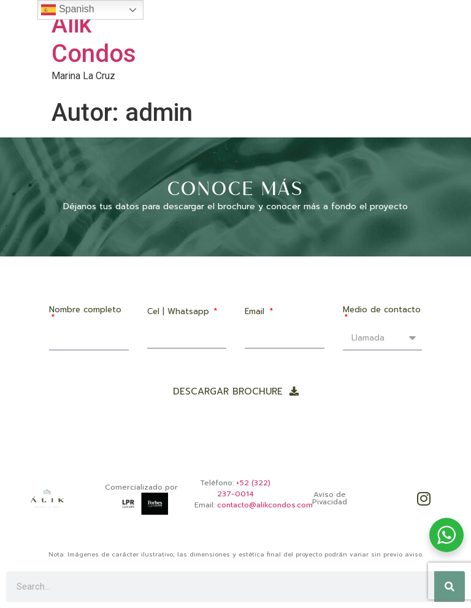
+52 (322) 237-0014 (244, 488)
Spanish (67, 9)
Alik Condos (94, 39)
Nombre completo (85, 310)
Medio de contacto (382, 310)
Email (256, 312)
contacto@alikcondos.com (265, 504)
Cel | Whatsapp (179, 312)
